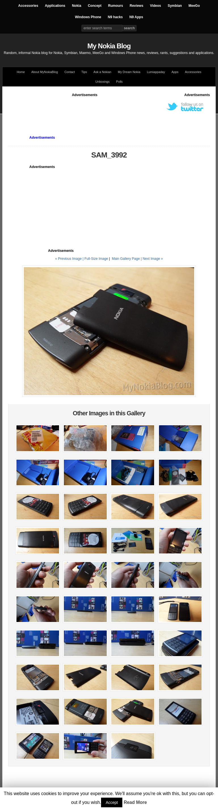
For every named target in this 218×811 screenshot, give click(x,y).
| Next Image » (152, 259)
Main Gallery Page (126, 259)
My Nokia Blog (109, 46)
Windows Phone (88, 17)
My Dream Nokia (129, 72)
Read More (135, 802)
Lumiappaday (156, 72)
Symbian (175, 6)
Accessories (28, 6)
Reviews (136, 6)
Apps (174, 72)
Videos (155, 6)
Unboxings (102, 81)
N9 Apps (136, 17)
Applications (55, 6)
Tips (84, 72)
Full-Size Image (96, 259)
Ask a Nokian (102, 72)
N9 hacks (115, 17)
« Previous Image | (69, 259)
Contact (69, 72)
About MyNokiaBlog (44, 72)
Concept (94, 6)
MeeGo (194, 6)
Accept (112, 802)
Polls (119, 81)
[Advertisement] (111, 110)
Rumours (115, 6)
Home (21, 72)
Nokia (76, 6)
